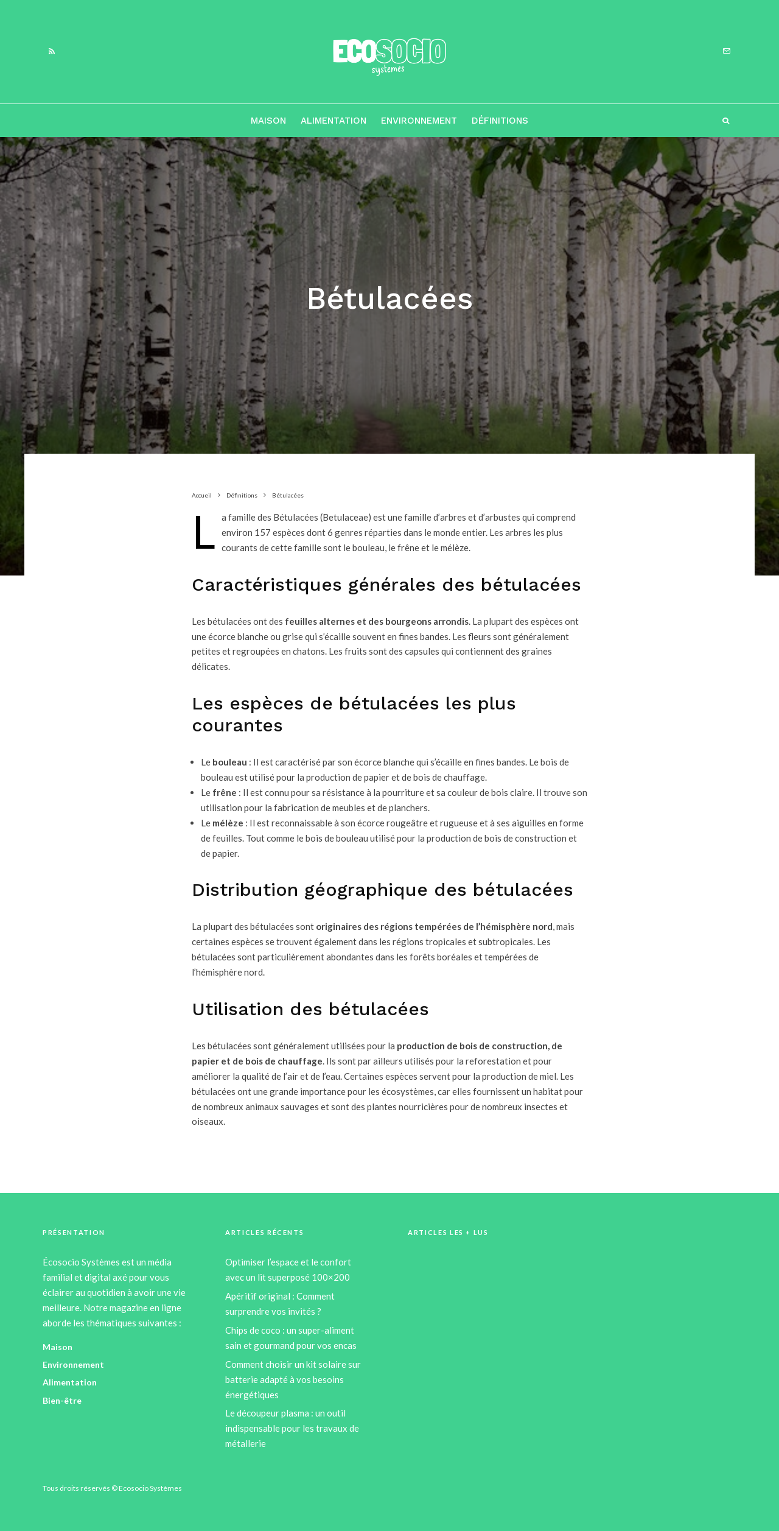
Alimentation (333, 120)
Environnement (419, 120)
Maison (268, 120)
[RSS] (52, 51)
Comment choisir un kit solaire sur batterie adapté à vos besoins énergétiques (293, 1379)
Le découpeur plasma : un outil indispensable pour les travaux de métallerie (292, 1428)
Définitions (500, 120)
